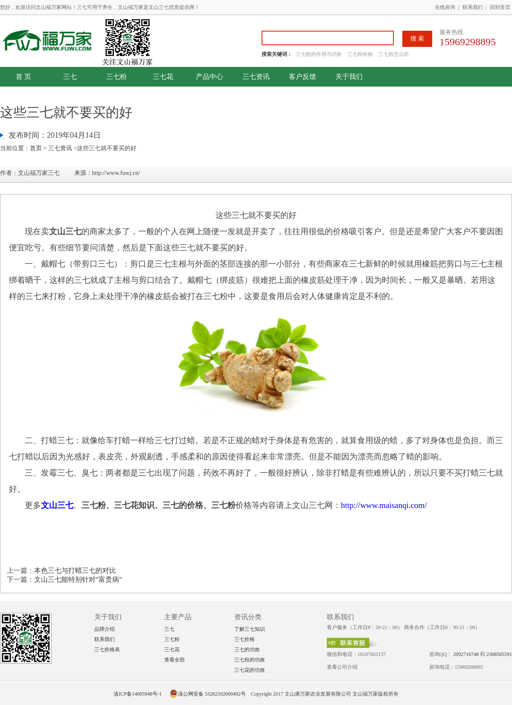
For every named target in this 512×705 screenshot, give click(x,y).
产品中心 (209, 76)
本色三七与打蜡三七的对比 (75, 570)
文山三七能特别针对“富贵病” (78, 579)
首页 (36, 148)
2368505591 (499, 654)
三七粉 (116, 76)
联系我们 (473, 7)
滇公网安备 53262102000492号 (207, 694)
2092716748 (466, 654)
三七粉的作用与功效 (319, 54)
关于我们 (349, 76)
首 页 (23, 76)
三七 (70, 76)
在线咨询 (445, 7)
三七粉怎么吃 (393, 54)
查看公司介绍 (342, 667)
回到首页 (500, 7)
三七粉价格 (360, 54)
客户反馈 (302, 76)
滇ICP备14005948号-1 (137, 694)
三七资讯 (256, 76)
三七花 (163, 76)
